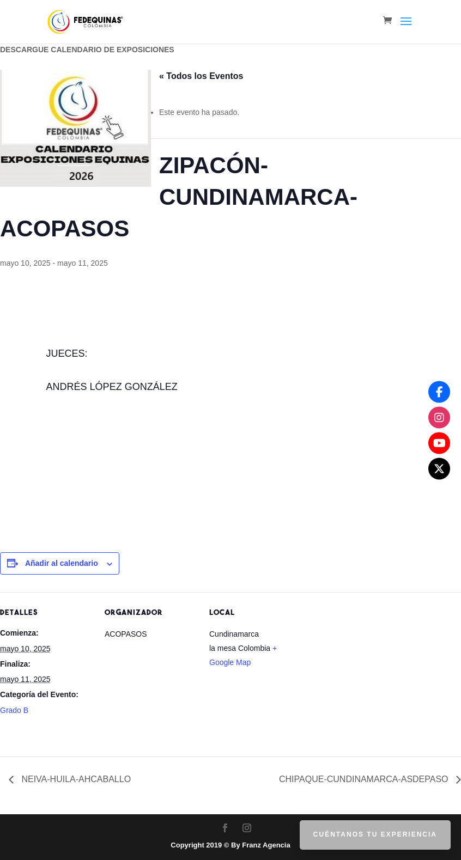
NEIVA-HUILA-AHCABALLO (75, 779)
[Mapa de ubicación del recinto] (371, 666)
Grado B (14, 710)
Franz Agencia (266, 845)
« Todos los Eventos (201, 76)
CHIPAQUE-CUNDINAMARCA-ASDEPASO (365, 779)
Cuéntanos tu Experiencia (375, 834)
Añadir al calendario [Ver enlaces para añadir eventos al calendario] (61, 563)
